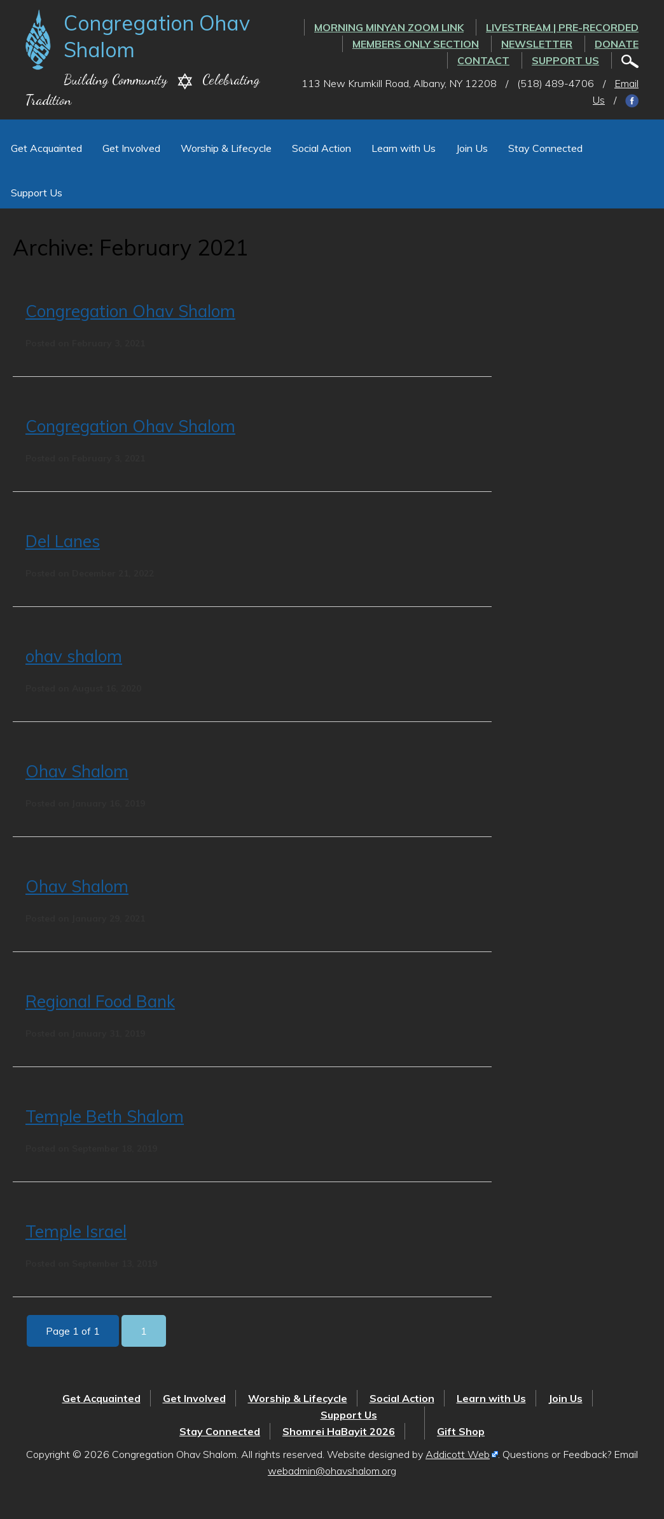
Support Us (565, 60)
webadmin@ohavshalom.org (332, 1470)
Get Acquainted (46, 148)
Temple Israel (76, 1231)
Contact (483, 60)
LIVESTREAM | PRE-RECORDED (562, 27)
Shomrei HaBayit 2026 (338, 1431)
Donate (617, 43)
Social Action (321, 148)
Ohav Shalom (76, 771)
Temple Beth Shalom (104, 1116)
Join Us (472, 148)
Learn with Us (403, 148)
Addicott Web (457, 1454)
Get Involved (131, 148)
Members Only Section (415, 43)
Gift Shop (461, 1431)
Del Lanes (62, 541)
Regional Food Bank (100, 1001)
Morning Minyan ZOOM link (389, 27)
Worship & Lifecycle (226, 148)
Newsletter (536, 43)
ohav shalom (73, 656)
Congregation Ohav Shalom (130, 311)
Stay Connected (545, 148)
